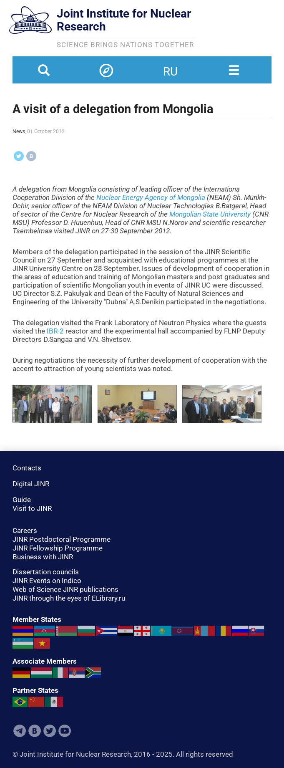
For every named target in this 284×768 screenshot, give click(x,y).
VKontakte (34, 731)
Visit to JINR (32, 508)
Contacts (27, 468)
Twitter (49, 731)
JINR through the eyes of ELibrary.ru (69, 598)
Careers (25, 530)
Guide (22, 499)
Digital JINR (31, 484)
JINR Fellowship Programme (58, 548)
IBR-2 (55, 331)
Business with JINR (43, 557)
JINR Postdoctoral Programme (62, 539)
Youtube (64, 731)
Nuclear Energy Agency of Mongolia (150, 197)
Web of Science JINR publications (65, 589)
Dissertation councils (46, 572)
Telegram (19, 731)
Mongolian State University (210, 214)
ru (170, 66)
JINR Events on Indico (47, 580)
